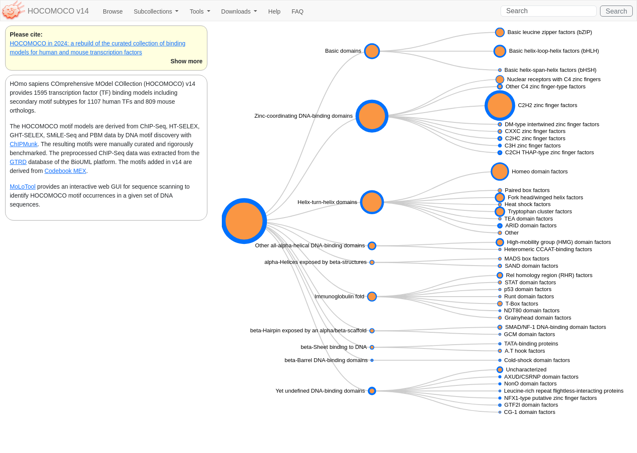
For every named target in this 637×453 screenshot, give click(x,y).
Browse (113, 11)
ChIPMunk (23, 144)
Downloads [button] (236, 11)
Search (616, 11)
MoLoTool (23, 186)
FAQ (297, 11)
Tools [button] (197, 11)
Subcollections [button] (154, 11)
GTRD (18, 162)
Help (274, 11)
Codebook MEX (65, 170)
